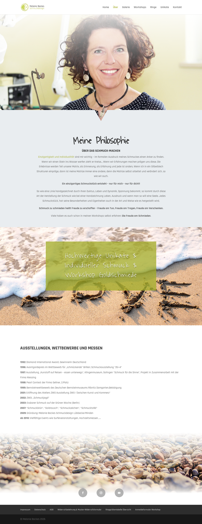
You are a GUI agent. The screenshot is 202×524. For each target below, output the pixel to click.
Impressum (25, 509)
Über (115, 7)
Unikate (164, 7)
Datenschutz (40, 509)
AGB (51, 509)
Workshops (140, 7)
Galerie (126, 7)
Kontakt (177, 7)
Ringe (153, 7)
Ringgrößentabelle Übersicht (118, 509)
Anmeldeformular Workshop (147, 509)
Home (106, 7)
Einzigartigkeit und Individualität (56, 157)
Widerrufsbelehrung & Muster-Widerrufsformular (79, 509)
